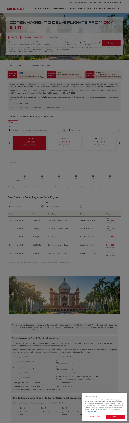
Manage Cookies (95, 417)
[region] (104, 407)
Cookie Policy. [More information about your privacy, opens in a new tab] (91, 412)
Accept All (115, 417)
